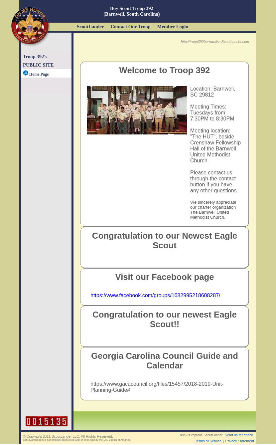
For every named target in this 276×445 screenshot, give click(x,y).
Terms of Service (208, 441)
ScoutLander (90, 26)
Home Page (36, 74)
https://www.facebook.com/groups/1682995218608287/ (155, 295)
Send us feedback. (239, 435)
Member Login (173, 26)
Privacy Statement (239, 441)
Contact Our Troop (130, 26)
